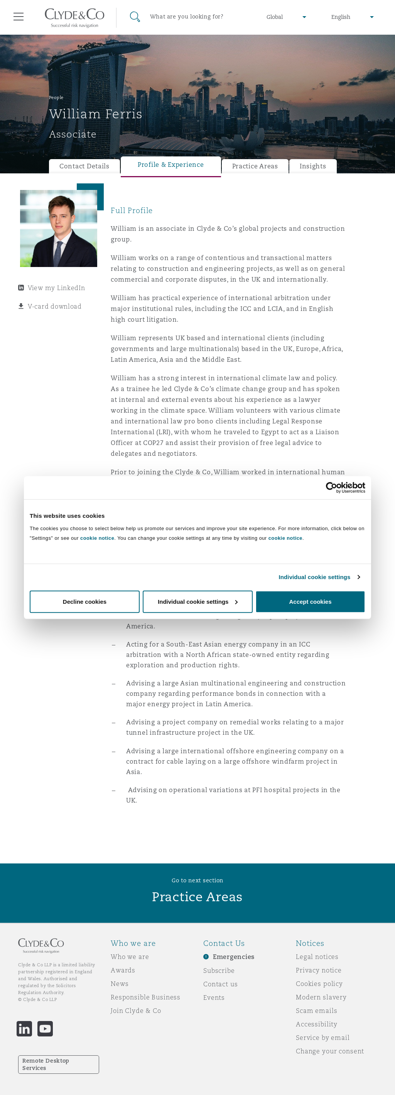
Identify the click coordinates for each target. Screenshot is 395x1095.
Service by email (323, 1037)
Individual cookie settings (315, 577)
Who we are (130, 957)
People (56, 97)
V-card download (55, 306)
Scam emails (316, 1010)
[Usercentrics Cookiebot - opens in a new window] (331, 488)
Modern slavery (321, 997)
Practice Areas (255, 166)
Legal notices (317, 957)
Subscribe (219, 970)
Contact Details (84, 166)
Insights (313, 166)
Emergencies (234, 957)
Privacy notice (319, 970)
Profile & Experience (171, 165)
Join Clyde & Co (136, 1010)
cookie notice (97, 538)
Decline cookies (84, 601)
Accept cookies (310, 601)
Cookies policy (319, 984)
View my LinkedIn (56, 288)
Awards (123, 970)
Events (214, 997)
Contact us (220, 984)
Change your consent (330, 1051)
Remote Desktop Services (45, 1064)
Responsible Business (146, 997)
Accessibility (317, 1024)
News (119, 984)
